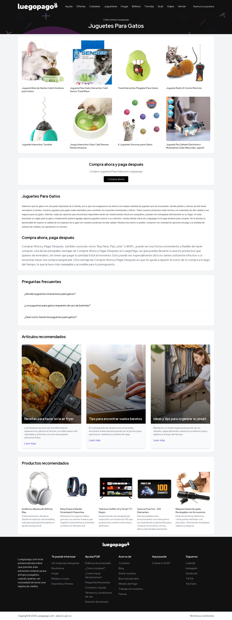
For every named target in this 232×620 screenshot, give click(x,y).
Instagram (191, 568)
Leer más (30, 443)
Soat (160, 6)
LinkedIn (190, 563)
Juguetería (110, 6)
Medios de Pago (128, 583)
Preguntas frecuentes (97, 582)
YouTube (191, 583)
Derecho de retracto (97, 601)
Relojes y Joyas (60, 578)
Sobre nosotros (127, 573)
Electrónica (57, 568)
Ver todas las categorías (65, 563)
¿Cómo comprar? (95, 568)
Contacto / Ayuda (95, 587)
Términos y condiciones (202, 615)
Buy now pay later (129, 578)
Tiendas (149, 6)
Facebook (192, 573)
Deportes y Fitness (62, 583)
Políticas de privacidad (98, 563)
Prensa (122, 594)
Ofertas (80, 6)
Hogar (124, 6)
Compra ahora (116, 179)
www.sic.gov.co (63, 615)
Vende (182, 6)
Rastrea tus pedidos (203, 6)
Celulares (94, 6)
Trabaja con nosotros (131, 589)
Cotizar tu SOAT (161, 563)
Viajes (170, 6)
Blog (121, 568)
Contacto (124, 563)
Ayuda (68, 6)
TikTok (189, 578)
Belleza (136, 6)
